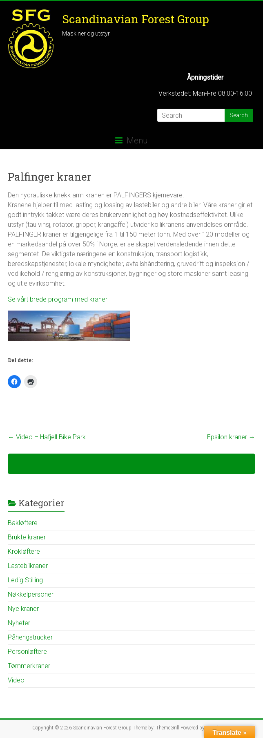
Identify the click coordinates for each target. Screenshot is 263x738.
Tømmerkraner (29, 666)
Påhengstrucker (30, 637)
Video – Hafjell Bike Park (47, 437)
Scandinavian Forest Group (135, 19)
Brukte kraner (27, 537)
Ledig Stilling (25, 580)
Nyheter (19, 623)
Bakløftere (23, 523)
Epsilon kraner (231, 437)
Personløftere (27, 651)
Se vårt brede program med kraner (57, 299)
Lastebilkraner (28, 566)
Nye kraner (23, 609)
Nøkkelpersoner (30, 594)
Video (16, 680)
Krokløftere (24, 551)
